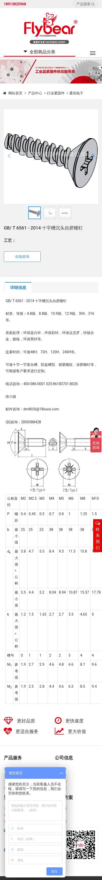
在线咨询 (22, 257)
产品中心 (35, 93)
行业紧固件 (56, 93)
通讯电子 (76, 93)
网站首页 (15, 93)
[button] (9, 157)
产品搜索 (85, 4)
